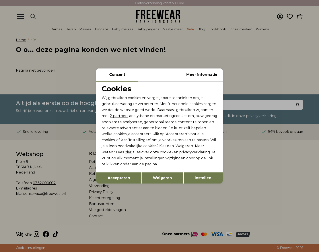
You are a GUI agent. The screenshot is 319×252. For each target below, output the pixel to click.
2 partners (119, 116)
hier (128, 152)
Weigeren (162, 178)
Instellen (203, 178)
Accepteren (119, 178)
